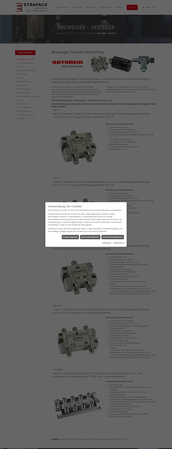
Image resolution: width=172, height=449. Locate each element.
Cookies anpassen (70, 237)
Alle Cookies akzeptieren (113, 237)
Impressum (106, 242)
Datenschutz (118, 242)
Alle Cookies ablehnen (90, 237)
